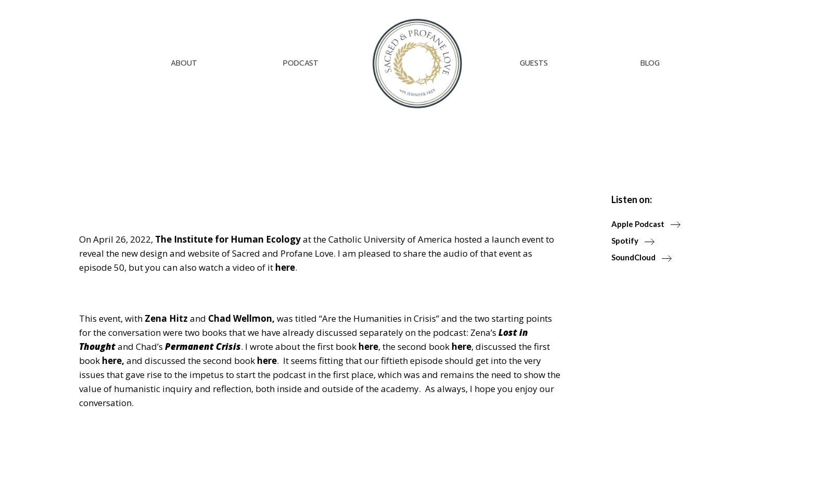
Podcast (300, 63)
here (285, 267)
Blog (650, 63)
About (184, 63)
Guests (534, 63)
